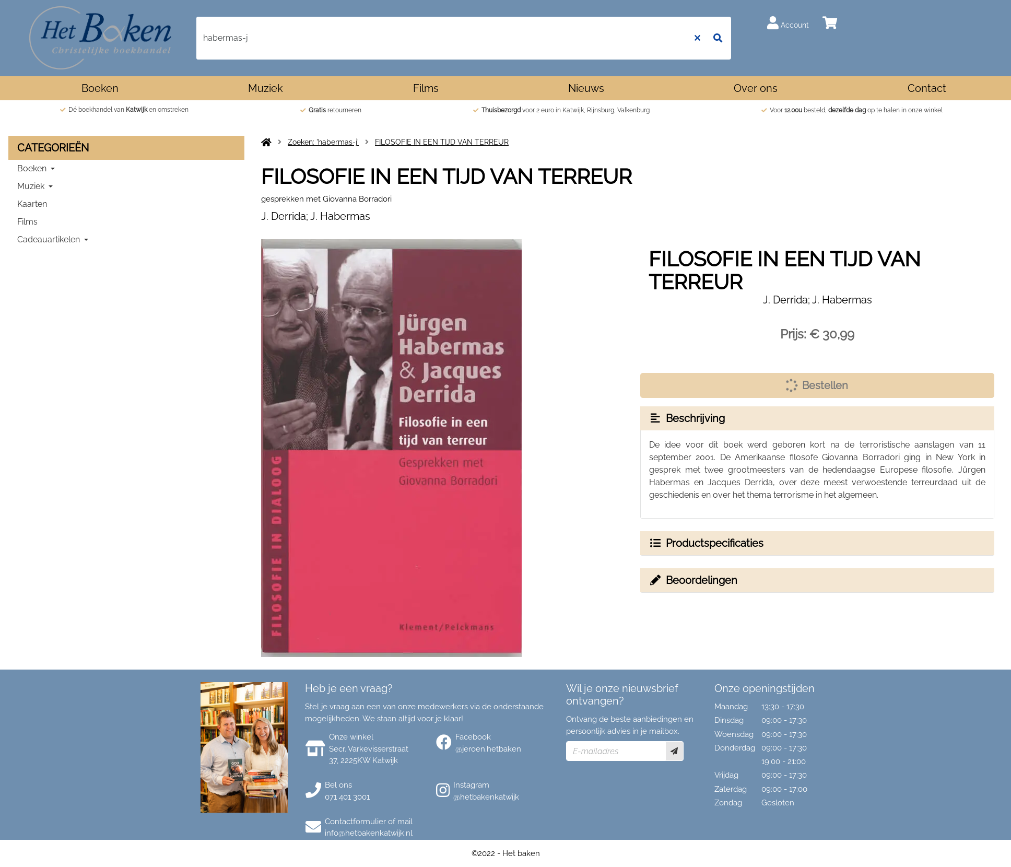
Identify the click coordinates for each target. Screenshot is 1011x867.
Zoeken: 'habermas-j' (323, 142)
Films (426, 88)
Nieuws (586, 88)
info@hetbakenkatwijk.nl (369, 833)
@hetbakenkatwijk (486, 797)
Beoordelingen (693, 580)
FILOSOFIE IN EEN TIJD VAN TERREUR (442, 142)
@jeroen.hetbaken (488, 749)
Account (788, 22)
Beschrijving (687, 418)
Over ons (756, 88)
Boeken (100, 88)
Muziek (265, 88)
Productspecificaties (706, 543)
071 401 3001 (347, 797)
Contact (927, 88)
